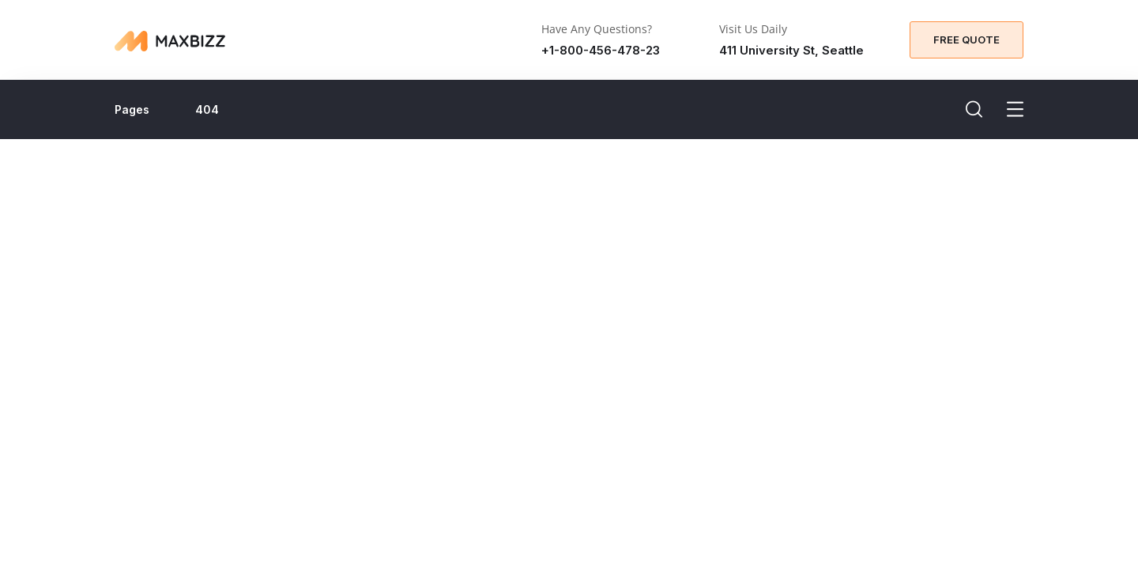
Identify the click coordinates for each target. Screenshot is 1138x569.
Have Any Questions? (596, 28)
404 (207, 109)
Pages (132, 109)
